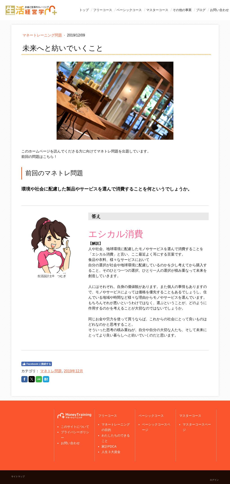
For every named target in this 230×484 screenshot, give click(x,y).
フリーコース (102, 10)
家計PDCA (109, 446)
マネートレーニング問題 (42, 35)
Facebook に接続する (36, 364)
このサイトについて (75, 426)
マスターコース (157, 10)
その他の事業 (182, 10)
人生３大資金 (111, 452)
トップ (84, 10)
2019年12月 (73, 371)
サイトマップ (18, 476)
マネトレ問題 (51, 371)
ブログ (201, 10)
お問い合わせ (219, 10)
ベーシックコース (129, 10)
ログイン (214, 480)
